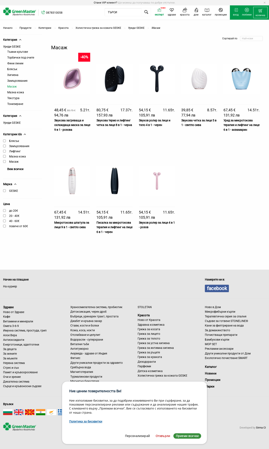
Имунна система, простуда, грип (25, 330)
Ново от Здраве (13, 312)
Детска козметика (150, 371)
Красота (144, 315)
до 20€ (13, 210)
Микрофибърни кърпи (220, 311)
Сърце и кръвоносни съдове (22, 386)
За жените (10, 353)
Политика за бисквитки (85, 421)
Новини (210, 373)
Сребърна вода (80, 367)
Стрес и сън (11, 367)
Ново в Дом (213, 307)
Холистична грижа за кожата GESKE (162, 375)
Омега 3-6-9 (11, 326)
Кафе (6, 316)
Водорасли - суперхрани (86, 339)
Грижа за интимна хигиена (156, 347)
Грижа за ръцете (149, 352)
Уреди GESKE (12, 46)
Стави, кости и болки (84, 325)
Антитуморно (79, 348)
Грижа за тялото (149, 338)
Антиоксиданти (13, 339)
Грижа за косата (149, 329)
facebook (217, 288)
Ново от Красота (149, 320)
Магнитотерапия (81, 371)
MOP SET (211, 344)
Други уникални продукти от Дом (228, 353)
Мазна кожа (15, 92)
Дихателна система (16, 381)
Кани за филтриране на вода (224, 325)
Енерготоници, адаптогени (21, 344)
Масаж (12, 86)
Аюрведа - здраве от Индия (88, 353)
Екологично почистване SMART (226, 358)
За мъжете (10, 358)
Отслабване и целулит (85, 334)
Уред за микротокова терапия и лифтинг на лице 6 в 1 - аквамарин (241, 125)
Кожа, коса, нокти (82, 330)
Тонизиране (15, 104)
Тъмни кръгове (17, 51)
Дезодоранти (147, 361)
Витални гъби (79, 344)
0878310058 (54, 12)
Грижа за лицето (149, 333)
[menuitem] (260, 13)
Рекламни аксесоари (219, 348)
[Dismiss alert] (264, 3)
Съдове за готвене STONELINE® (226, 321)
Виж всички (15, 169)
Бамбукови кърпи (217, 339)
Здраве (8, 307)
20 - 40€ (14, 215)
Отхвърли (163, 436)
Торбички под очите (20, 57)
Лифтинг (15, 151)
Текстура (13, 98)
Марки (209, 386)
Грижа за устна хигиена (154, 343)
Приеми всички (187, 436)
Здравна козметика (151, 324)
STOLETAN (145, 307)
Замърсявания (17, 80)
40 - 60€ (14, 221)
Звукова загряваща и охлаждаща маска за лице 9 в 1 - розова (72, 125)
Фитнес (75, 358)
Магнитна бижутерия (84, 381)
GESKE (13, 190)
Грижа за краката (150, 357)
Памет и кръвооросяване (20, 372)
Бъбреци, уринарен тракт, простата (94, 316)
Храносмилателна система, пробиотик (96, 307)
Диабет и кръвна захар (86, 321)
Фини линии (15, 63)
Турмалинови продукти (86, 376)
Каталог (211, 367)
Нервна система (14, 363)
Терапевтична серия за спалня (225, 316)
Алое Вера (10, 335)
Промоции (212, 380)
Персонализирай (137, 436)
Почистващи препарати (221, 334)
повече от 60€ (18, 226)
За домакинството (217, 330)
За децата (10, 349)
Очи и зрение (12, 376)
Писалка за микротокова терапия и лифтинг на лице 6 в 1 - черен (114, 227)
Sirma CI (261, 427)
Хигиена (12, 75)
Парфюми (144, 366)
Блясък (12, 69)
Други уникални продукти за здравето (96, 362)
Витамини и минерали (18, 321)
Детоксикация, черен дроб (88, 311)
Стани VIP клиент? (105, 2)
